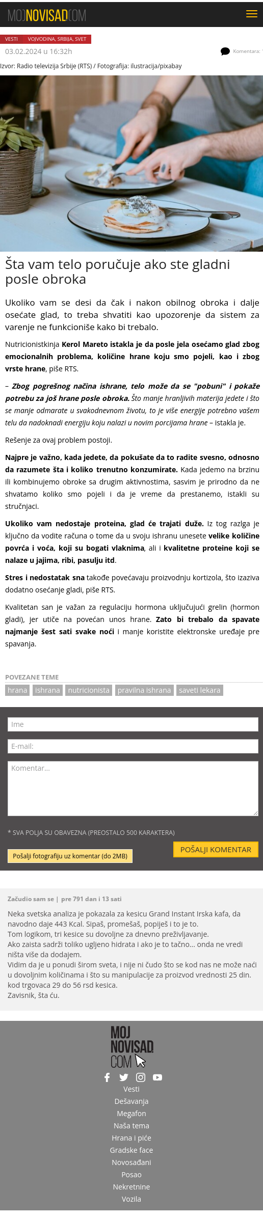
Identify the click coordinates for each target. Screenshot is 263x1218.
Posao (131, 1174)
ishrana (47, 690)
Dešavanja (131, 1101)
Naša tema (131, 1125)
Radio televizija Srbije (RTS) (54, 66)
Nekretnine (131, 1187)
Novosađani (131, 1162)
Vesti (11, 39)
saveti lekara (200, 690)
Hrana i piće (131, 1138)
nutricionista (89, 690)
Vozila (131, 1199)
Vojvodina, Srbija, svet (57, 39)
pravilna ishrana (144, 690)
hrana (17, 690)
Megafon (131, 1113)
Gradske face (131, 1150)
